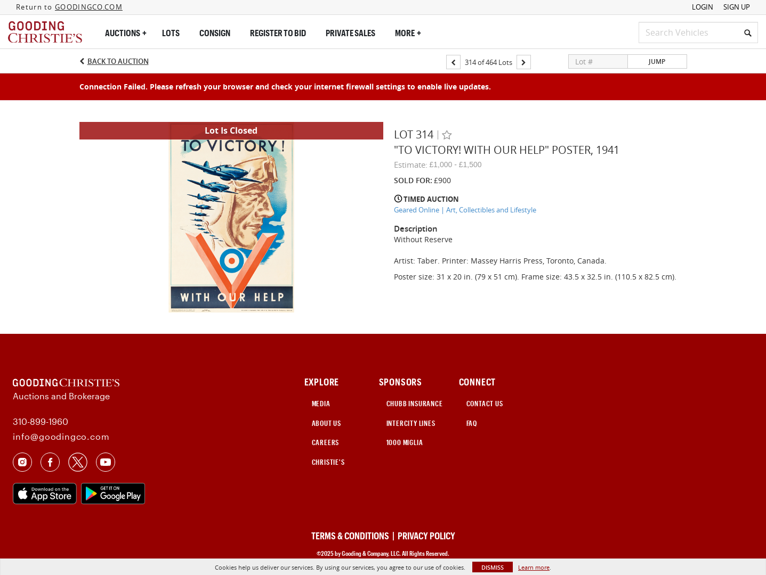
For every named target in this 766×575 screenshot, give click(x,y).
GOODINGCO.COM (89, 7)
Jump (657, 61)
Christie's (328, 462)
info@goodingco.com (61, 436)
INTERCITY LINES (411, 423)
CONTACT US (484, 403)
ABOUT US (326, 423)
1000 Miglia (404, 442)
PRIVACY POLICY (426, 535)
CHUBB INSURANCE (414, 403)
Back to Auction (118, 61)
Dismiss (492, 567)
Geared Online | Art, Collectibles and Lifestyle (465, 210)
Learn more (534, 567)
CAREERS (326, 442)
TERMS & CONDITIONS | (353, 535)
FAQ (471, 423)
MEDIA (321, 403)
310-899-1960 (40, 421)
